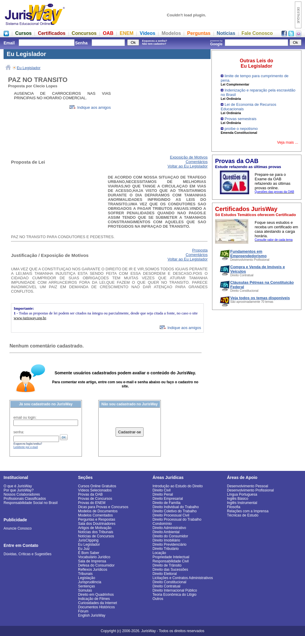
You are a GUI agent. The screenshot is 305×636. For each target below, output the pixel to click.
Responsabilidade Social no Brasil (30, 503)
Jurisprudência (89, 582)
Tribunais (85, 574)
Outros (157, 599)
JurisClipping (88, 540)
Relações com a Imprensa (247, 511)
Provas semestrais (240, 119)
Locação (159, 553)
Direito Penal (162, 494)
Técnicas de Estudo (242, 515)
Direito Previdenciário (169, 544)
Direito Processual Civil (170, 515)
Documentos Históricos (96, 607)
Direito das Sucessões (170, 569)
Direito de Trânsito (166, 565)
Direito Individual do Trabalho (175, 507)
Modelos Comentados (95, 515)
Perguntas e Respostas (96, 519)
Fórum (83, 611)
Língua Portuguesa (242, 494)
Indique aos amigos (90, 107)
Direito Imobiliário (166, 540)
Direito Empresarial (167, 499)
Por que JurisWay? (19, 490)
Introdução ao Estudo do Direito (177, 486)
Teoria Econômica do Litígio (174, 594)
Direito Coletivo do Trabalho (174, 511)
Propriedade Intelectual (170, 557)
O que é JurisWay (18, 486)
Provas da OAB (90, 494)
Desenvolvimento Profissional (250, 490)
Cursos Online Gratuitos (97, 486)
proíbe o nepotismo (241, 128)
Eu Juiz (84, 549)
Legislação (86, 578)
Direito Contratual (166, 586)
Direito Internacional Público (174, 590)
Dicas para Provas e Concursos (103, 507)
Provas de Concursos (95, 499)
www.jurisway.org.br (30, 318)
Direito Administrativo (169, 528)
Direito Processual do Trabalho (176, 519)
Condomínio (162, 524)
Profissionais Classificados (25, 499)
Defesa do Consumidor (96, 565)
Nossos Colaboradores (22, 494)
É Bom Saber (88, 553)
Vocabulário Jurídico (94, 557)
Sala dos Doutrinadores (96, 524)
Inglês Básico (237, 499)
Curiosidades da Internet (97, 603)
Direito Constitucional (169, 582)
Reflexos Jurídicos (92, 569)
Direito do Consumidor (170, 536)
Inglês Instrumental (242, 503)
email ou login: (24, 417)
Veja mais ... (287, 142)
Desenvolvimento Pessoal (247, 486)
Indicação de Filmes (94, 599)
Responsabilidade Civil (170, 561)
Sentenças (86, 586)
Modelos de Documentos (98, 511)
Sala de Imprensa (92, 561)
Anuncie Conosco (18, 528)
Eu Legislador (29, 68)
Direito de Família (166, 503)
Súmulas (85, 590)
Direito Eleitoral (164, 574)
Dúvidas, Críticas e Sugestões (28, 554)
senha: (18, 432)
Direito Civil (161, 490)
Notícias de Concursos (96, 536)
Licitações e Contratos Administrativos (182, 578)
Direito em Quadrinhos (96, 594)
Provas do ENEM (91, 503)
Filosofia (233, 507)
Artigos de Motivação (94, 528)
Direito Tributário (165, 549)
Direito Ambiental (166, 532)
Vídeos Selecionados (95, 490)
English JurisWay (91, 615)
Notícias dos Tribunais (95, 532)
